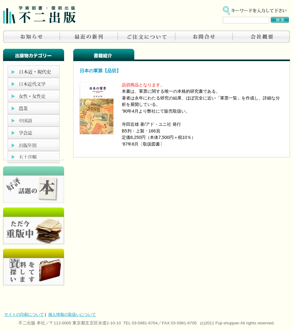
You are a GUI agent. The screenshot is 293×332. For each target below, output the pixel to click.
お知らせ (31, 37)
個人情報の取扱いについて (72, 314)
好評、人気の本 (33, 184)
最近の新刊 (89, 37)
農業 (34, 108)
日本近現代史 (34, 72)
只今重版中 (33, 226)
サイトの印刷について (24, 314)
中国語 (34, 120)
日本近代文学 (34, 84)
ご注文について (146, 37)
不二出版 (39, 14)
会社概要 (261, 37)
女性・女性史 (34, 96)
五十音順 (34, 157)
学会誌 (34, 133)
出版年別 (34, 145)
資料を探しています (33, 267)
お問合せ (204, 37)
